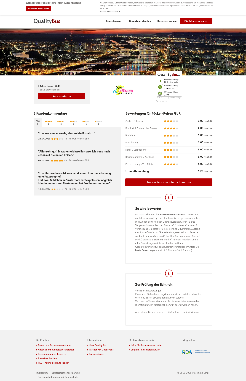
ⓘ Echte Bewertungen (174, 98)
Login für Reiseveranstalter (145, 349)
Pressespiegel (96, 354)
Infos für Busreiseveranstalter (146, 345)
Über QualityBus (97, 345)
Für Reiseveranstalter (196, 21)
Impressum (42, 372)
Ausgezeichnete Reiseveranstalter (56, 349)
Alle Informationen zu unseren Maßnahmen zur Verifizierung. (167, 312)
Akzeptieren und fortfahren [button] (38, 8)
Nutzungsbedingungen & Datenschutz (58, 377)
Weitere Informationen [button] (110, 12)
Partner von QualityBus (101, 349)
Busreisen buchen (166, 21)
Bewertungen (114, 21)
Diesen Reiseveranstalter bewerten (169, 182)
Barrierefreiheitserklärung (66, 372)
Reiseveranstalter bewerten (52, 354)
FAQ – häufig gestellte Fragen (53, 362)
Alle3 (38, 122)
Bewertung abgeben (140, 21)
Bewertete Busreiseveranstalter (55, 345)
